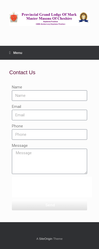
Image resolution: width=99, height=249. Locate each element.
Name (17, 87)
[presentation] (52, 187)
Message (20, 145)
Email (16, 106)
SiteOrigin (46, 238)
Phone (17, 126)
